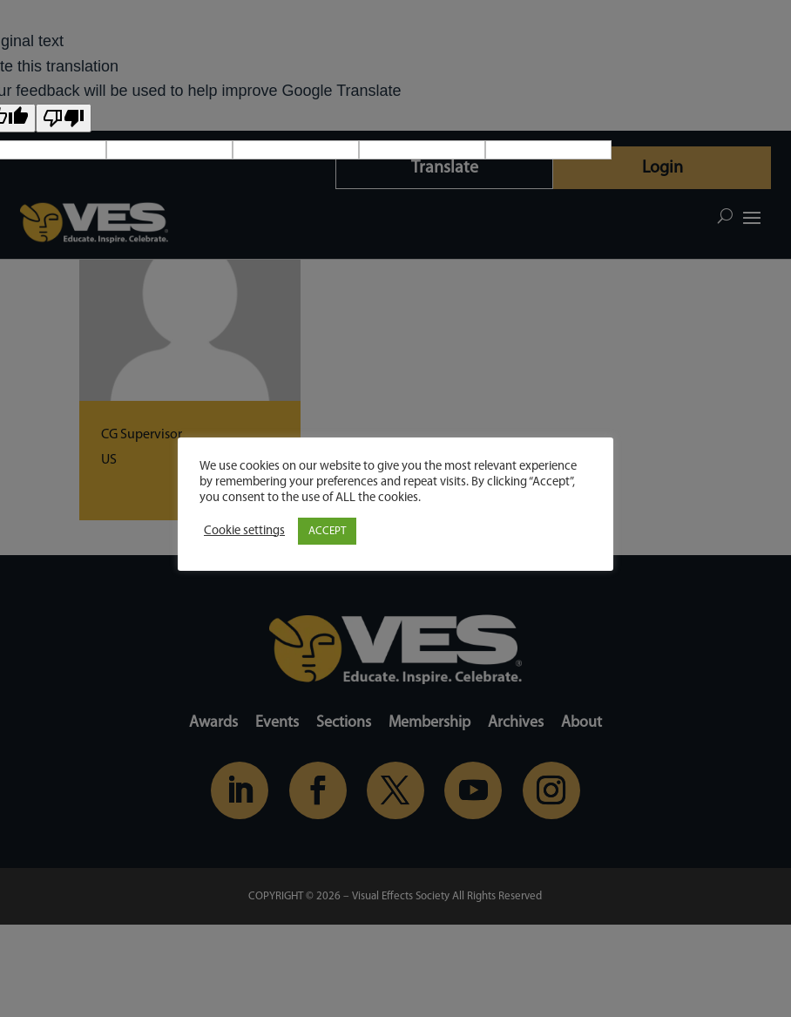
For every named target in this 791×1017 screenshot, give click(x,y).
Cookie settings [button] (244, 531)
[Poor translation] (63, 118)
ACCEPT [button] (327, 531)
